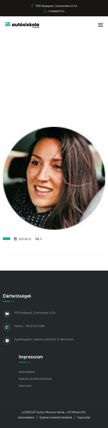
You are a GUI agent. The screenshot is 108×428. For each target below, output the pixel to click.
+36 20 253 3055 (35, 326)
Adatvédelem (27, 371)
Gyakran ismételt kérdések (35, 378)
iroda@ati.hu (54, 11)
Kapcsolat (25, 385)
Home (39, 80)
